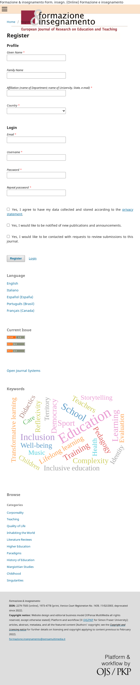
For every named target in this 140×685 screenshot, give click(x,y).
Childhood (14, 573)
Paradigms (14, 553)
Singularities (15, 580)
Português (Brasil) (20, 304)
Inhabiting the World (21, 533)
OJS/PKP (88, 620)
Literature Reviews (19, 539)
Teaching (13, 519)
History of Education (20, 560)
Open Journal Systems (23, 370)
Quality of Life (16, 526)
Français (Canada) (20, 310)
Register (16, 258)
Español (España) (20, 297)
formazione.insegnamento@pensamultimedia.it (37, 639)
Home (11, 22)
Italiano (12, 290)
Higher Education (18, 546)
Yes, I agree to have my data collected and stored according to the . (70, 211)
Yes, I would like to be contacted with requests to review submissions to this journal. (70, 239)
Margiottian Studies (20, 567)
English (12, 283)
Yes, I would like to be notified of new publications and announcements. (64, 225)
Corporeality (15, 513)
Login (33, 258)
